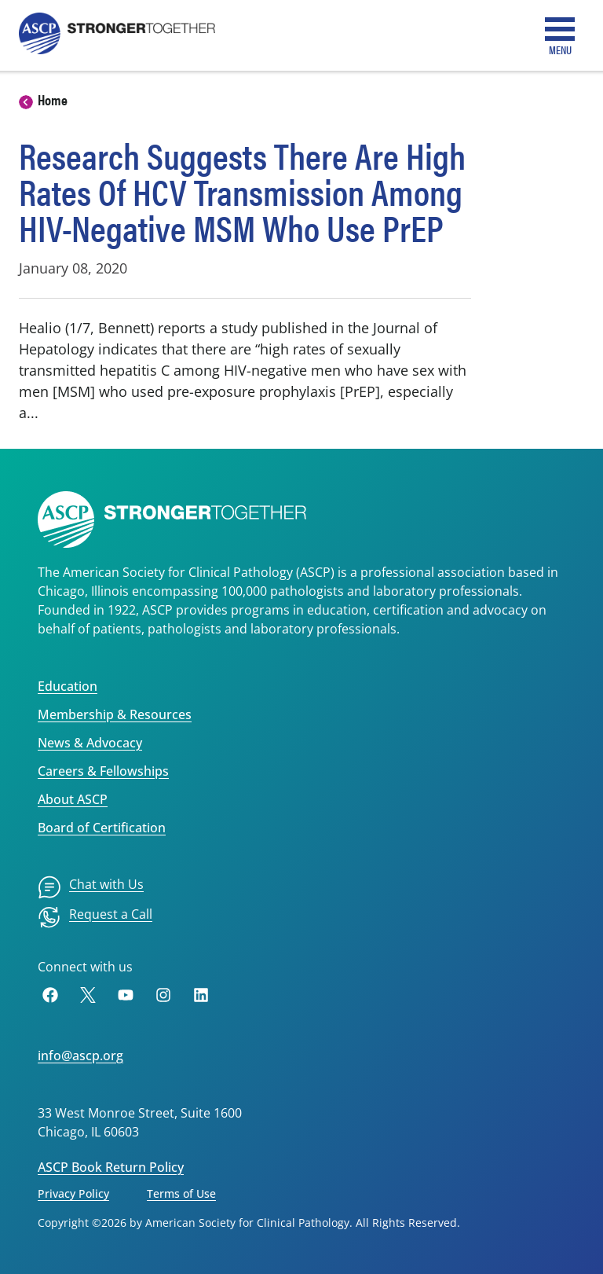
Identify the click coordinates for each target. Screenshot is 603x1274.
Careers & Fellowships (103, 771)
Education (67, 686)
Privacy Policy (73, 1193)
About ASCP (73, 799)
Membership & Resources (115, 714)
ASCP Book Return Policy (111, 1167)
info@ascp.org (80, 1055)
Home (53, 99)
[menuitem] (91, 887)
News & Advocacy (90, 742)
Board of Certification (102, 827)
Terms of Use (181, 1193)
